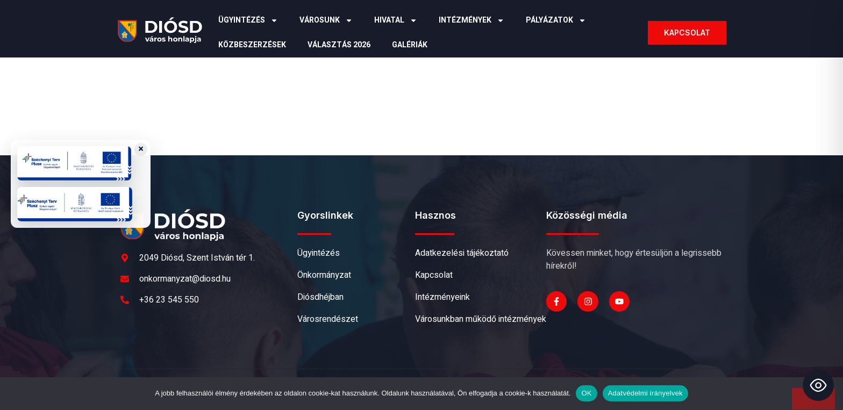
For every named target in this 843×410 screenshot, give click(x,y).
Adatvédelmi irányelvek (645, 393)
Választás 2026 (339, 45)
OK (586, 393)
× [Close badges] (141, 149)
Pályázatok (556, 20)
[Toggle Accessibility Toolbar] (818, 385)
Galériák (409, 45)
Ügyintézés (248, 20)
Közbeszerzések (252, 45)
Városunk (326, 20)
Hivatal (395, 20)
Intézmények (471, 20)
